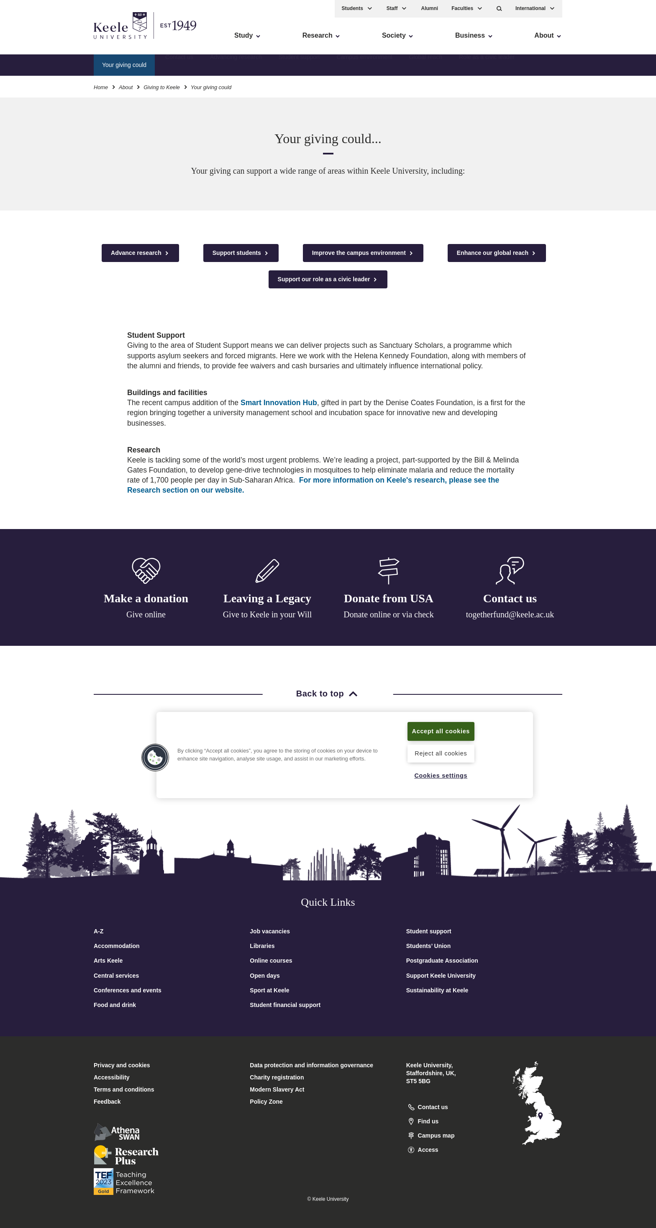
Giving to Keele (162, 87)
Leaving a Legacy (267, 598)
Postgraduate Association (442, 960)
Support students (241, 253)
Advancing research (236, 65)
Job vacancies (270, 931)
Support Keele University (441, 975)
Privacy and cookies (122, 1065)
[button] (499, 8)
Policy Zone (266, 1101)
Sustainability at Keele (437, 990)
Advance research (140, 253)
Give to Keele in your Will (267, 614)
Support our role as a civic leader (328, 279)
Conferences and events (127, 990)
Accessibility (112, 1077)
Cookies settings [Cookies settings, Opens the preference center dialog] (440, 775)
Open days (265, 975)
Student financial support (285, 1005)
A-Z (98, 931)
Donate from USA (388, 598)
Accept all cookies (441, 731)
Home (101, 87)
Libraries (262, 946)
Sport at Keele (269, 990)
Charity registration (277, 1077)
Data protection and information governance (311, 1065)
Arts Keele (108, 960)
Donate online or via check (388, 614)
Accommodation (117, 946)
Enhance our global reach (497, 253)
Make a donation (146, 598)
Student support (299, 65)
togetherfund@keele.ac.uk (510, 614)
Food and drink (115, 1005)
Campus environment (364, 65)
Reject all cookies (441, 753)
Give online (146, 614)
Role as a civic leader (487, 65)
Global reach (425, 65)
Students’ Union (428, 946)
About (126, 87)
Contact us (179, 65)
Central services (116, 975)
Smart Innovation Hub (279, 402)
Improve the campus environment (363, 253)
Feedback (107, 1101)
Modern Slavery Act (277, 1089)
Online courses (271, 960)
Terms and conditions (124, 1089)
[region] (344, 755)
